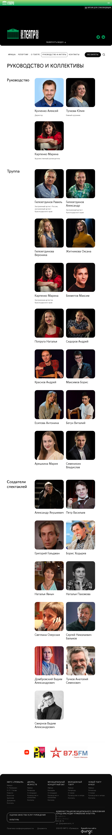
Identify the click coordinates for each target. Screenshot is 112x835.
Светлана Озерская (47, 633)
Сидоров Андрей (77, 339)
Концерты (51, 788)
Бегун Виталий (75, 421)
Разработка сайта (88, 826)
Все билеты (92, 53)
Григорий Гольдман (47, 551)
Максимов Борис (77, 380)
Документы (11, 799)
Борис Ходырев (76, 551)
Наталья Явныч (44, 592)
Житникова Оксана (78, 249)
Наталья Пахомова (78, 592)
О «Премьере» (12, 786)
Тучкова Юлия (75, 109)
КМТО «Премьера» (15, 780)
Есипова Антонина (47, 421)
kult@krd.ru (60, 814)
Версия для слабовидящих (99, 8)
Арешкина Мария (46, 462)
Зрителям (10, 796)
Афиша (11, 53)
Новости (10, 791)
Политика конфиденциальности (20, 827)
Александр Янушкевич (49, 510)
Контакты (74, 53)
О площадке (32, 791)
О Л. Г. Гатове (12, 788)
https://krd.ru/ (62, 817)
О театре (35, 53)
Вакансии (10, 793)
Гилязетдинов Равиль (48, 200)
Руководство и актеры (54, 53)
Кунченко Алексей (46, 109)
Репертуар (23, 53)
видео (55, 40)
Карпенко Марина (46, 152)
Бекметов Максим (77, 294)
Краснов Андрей (45, 380)
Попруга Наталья (46, 339)
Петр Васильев (75, 510)
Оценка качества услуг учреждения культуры (28, 815)
